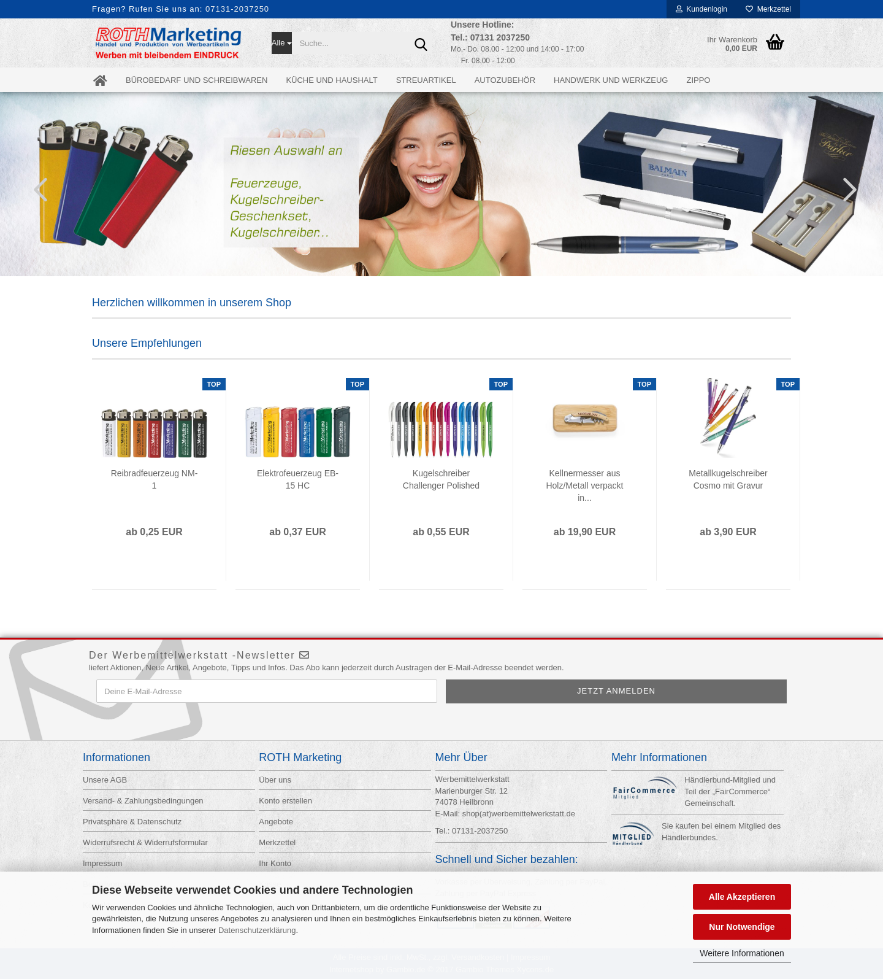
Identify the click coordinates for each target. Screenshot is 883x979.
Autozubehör (505, 80)
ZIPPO (698, 80)
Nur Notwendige (741, 927)
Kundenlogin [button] (701, 9)
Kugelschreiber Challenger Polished (441, 479)
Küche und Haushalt (331, 80)
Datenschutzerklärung (257, 930)
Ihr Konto (275, 863)
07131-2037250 (237, 9)
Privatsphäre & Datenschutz (132, 821)
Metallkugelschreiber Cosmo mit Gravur (728, 479)
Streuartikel (426, 80)
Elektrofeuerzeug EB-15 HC (297, 479)
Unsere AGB (105, 779)
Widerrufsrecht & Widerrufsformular (145, 842)
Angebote (276, 821)
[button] (36, 189)
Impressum (102, 863)
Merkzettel (768, 9)
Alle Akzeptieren (742, 897)
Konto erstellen (285, 800)
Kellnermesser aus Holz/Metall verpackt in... (584, 485)
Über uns (275, 779)
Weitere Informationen (742, 953)
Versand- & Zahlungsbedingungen (143, 800)
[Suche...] (282, 43)
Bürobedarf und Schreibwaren (196, 80)
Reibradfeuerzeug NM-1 (154, 479)
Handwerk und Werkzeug (611, 80)
